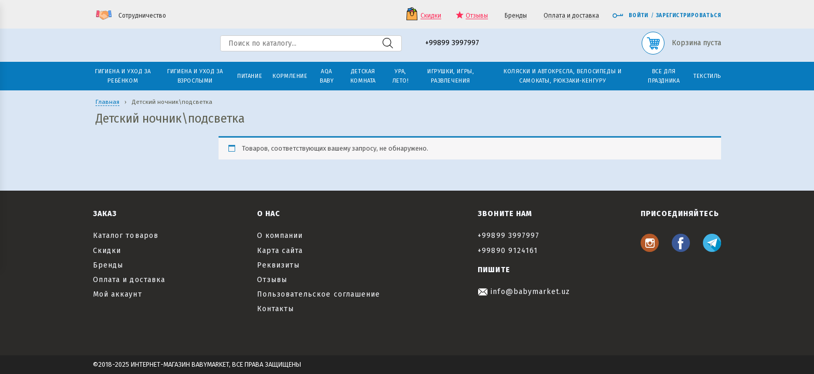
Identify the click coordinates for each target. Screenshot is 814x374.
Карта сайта (280, 250)
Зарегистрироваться (688, 15)
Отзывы (477, 15)
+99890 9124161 (508, 250)
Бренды (516, 15)
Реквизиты (278, 265)
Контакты (275, 308)
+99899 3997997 (452, 43)
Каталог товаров (125, 235)
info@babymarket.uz (524, 291)
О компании (280, 235)
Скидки (430, 15)
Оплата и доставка (571, 15)
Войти (630, 15)
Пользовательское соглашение (318, 294)
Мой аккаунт (117, 294)
